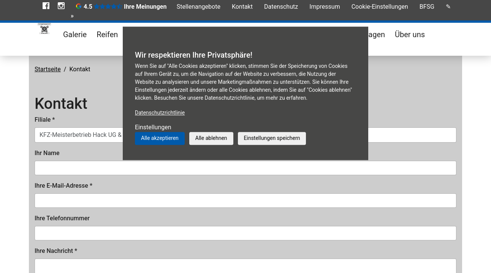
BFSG (427, 6)
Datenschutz (281, 6)
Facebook (46, 5)
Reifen (107, 34)
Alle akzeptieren (160, 138)
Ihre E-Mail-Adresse (63, 185)
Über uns (410, 34)
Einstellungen (153, 127)
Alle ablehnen (211, 138)
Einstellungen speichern (272, 138)
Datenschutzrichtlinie (160, 113)
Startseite (48, 69)
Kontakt (242, 6)
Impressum (324, 6)
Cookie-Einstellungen (380, 6)
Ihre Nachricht (56, 250)
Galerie (75, 34)
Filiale (45, 119)
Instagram (61, 5)
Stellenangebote (198, 6)
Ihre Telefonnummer (62, 218)
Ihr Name (47, 153)
